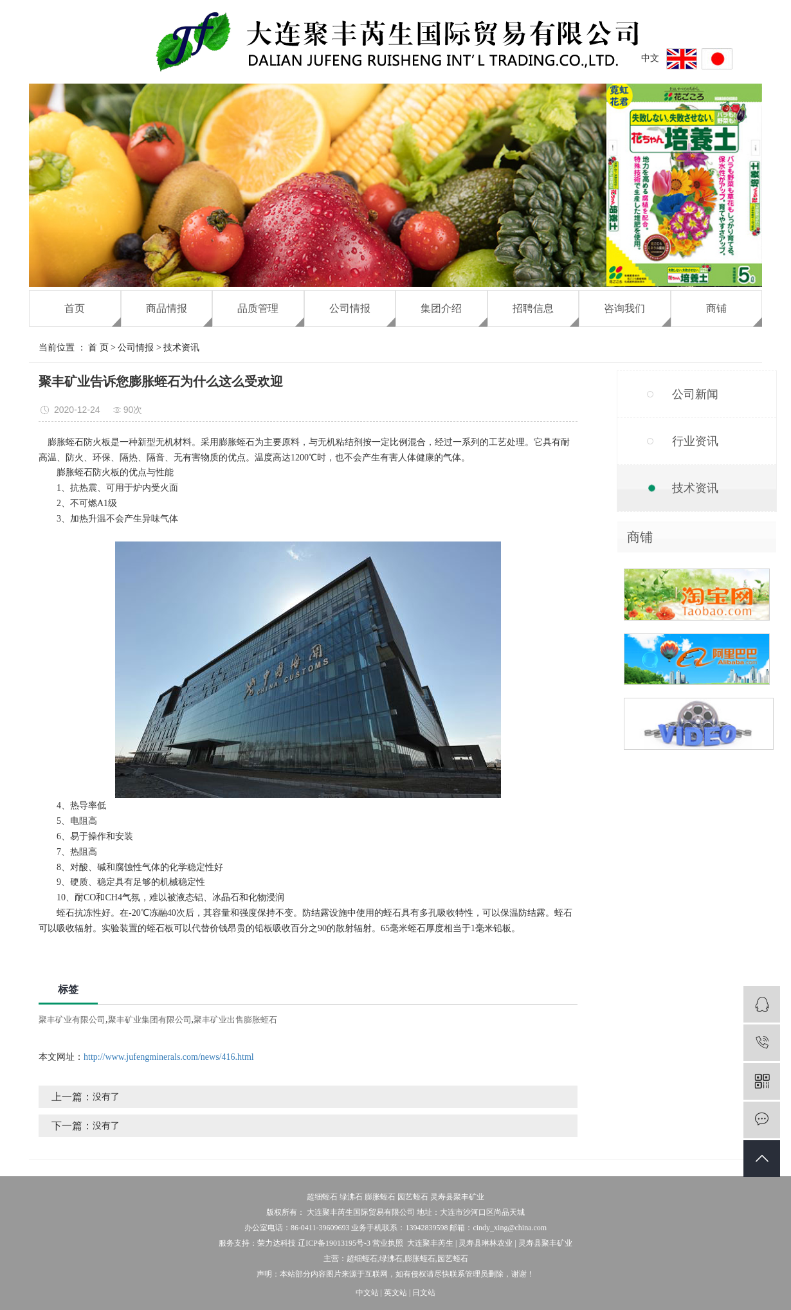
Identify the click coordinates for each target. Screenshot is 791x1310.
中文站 (367, 1292)
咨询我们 (624, 308)
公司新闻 (695, 394)
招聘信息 (533, 308)
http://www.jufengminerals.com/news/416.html (169, 1057)
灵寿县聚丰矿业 (457, 1196)
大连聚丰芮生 (430, 1243)
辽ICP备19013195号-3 (334, 1243)
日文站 (423, 1292)
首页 (74, 308)
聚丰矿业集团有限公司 (150, 1019)
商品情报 (166, 308)
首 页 (98, 347)
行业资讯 (695, 441)
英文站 (395, 1292)
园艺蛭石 (412, 1196)
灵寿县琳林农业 (486, 1243)
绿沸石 (351, 1196)
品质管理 (257, 308)
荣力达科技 (276, 1243)
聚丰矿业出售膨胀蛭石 (235, 1019)
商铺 (716, 308)
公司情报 (349, 308)
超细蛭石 (322, 1196)
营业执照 (387, 1243)
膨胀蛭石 (380, 1196)
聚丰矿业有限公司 (72, 1019)
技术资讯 (181, 347)
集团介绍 (441, 308)
